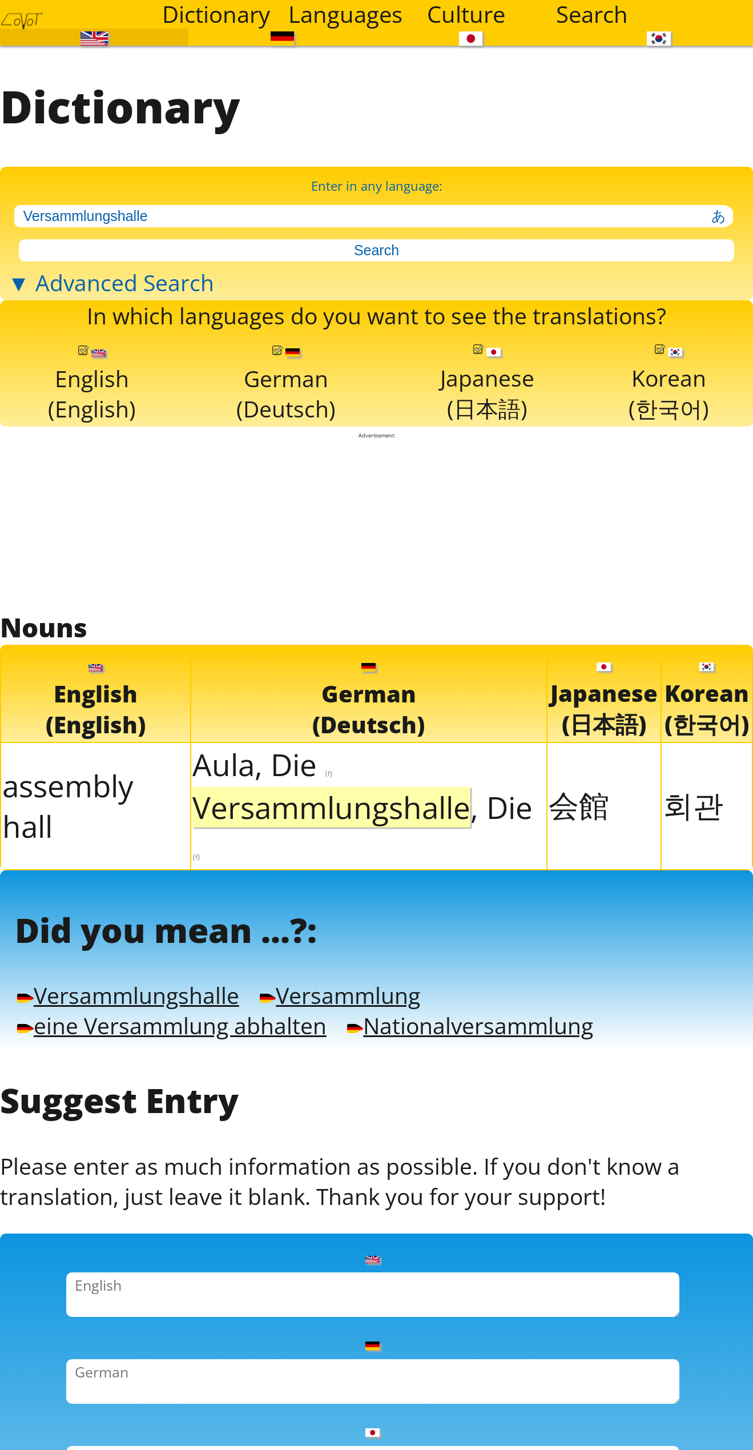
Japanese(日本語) (486, 440)
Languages (344, 14)
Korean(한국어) (668, 440)
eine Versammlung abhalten (197, 1122)
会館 (579, 875)
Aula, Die (262, 834)
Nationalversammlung (547, 1122)
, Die (362, 894)
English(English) (92, 441)
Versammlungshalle (146, 1086)
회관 (693, 875)
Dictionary (216, 14)
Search (592, 14)
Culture (466, 14)
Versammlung (393, 1086)
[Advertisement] (377, 588)
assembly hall (68, 876)
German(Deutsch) (286, 441)
